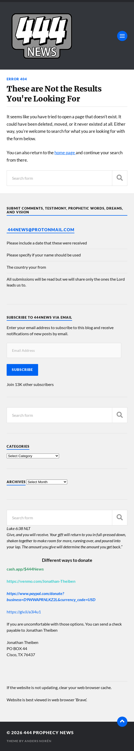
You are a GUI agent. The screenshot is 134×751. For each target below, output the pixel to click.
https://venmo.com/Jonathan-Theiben (41, 581)
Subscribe (22, 370)
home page (65, 152)
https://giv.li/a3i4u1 (24, 611)
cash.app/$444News (25, 568)
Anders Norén (38, 741)
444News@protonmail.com (41, 229)
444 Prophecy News (49, 732)
